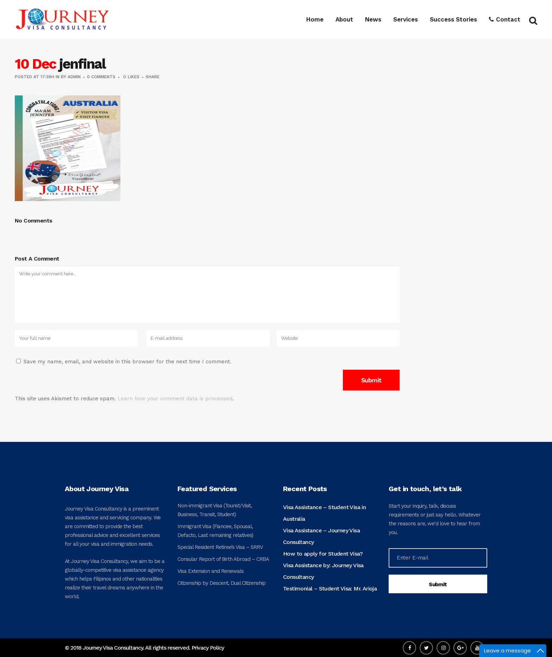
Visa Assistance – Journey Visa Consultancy (321, 536)
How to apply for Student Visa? (323, 553)
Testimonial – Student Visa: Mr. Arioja (330, 588)
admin (74, 76)
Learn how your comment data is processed (175, 398)
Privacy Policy (208, 647)
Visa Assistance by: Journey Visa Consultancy (323, 571)
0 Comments (101, 76)
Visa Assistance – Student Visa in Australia (324, 513)
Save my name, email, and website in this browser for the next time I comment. (127, 361)
